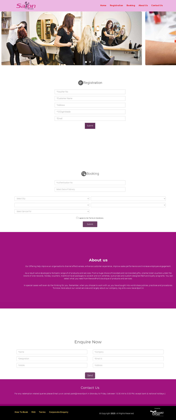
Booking (131, 5)
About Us (143, 5)
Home (103, 5)
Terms (42, 412)
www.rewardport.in (135, 333)
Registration (116, 5)
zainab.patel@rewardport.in (76, 409)
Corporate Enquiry (58, 412)
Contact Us (157, 5)
